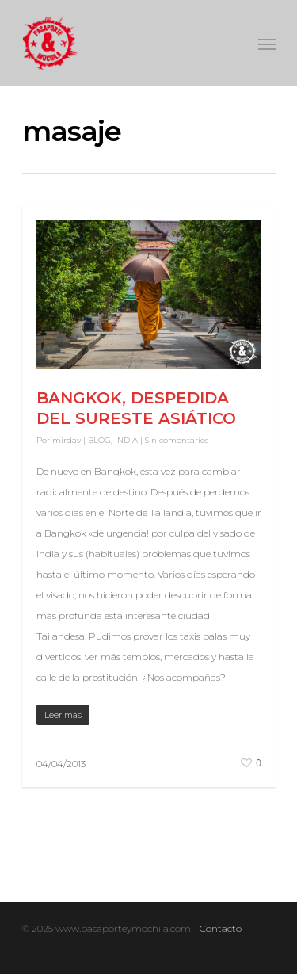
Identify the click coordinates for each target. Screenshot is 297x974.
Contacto (221, 928)
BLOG (99, 440)
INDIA (126, 440)
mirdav (66, 440)
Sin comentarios (176, 440)
